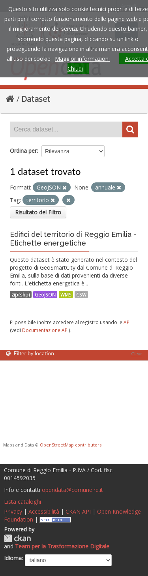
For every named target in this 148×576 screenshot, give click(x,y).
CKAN (17, 538)
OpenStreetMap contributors (70, 445)
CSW (81, 294)
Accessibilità (43, 511)
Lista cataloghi (22, 501)
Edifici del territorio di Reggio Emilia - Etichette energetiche (73, 238)
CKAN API (78, 511)
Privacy (13, 511)
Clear (136, 353)
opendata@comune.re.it (72, 489)
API (127, 322)
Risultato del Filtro (38, 212)
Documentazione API (45, 330)
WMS (65, 294)
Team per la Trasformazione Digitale (62, 546)
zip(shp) (20, 294)
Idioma (13, 558)
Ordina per (23, 150)
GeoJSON (45, 294)
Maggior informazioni (82, 58)
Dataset (35, 99)
